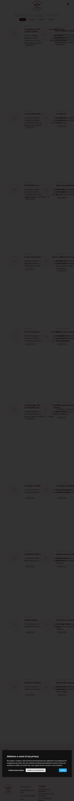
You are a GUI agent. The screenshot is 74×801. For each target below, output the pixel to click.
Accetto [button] (63, 770)
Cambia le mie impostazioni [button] (35, 770)
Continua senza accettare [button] (16, 770)
